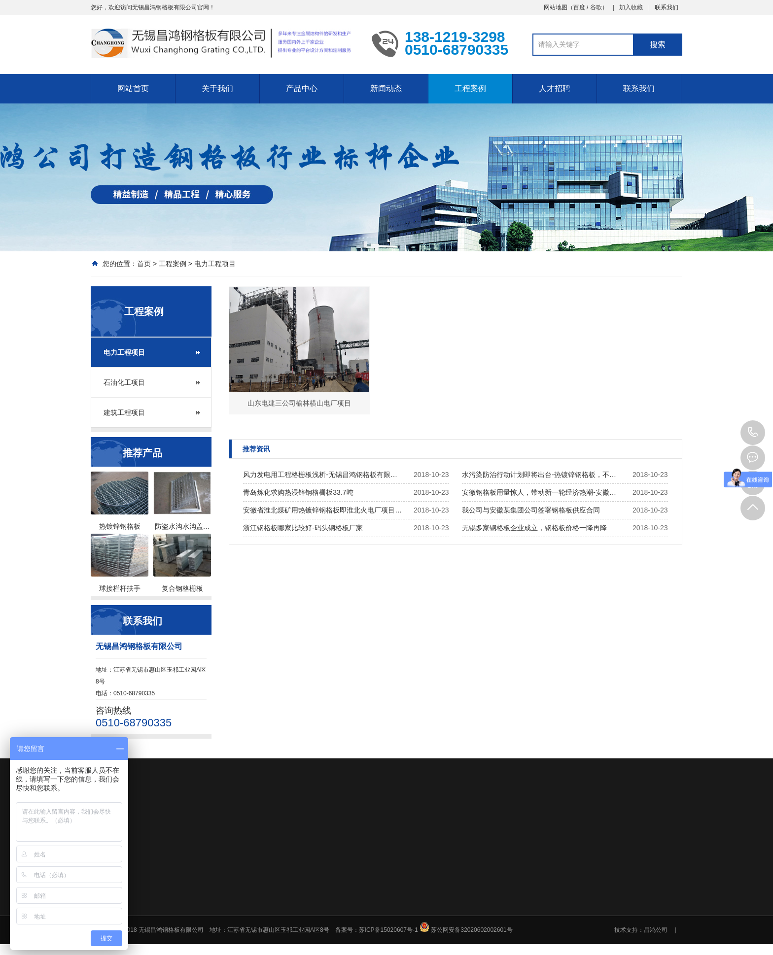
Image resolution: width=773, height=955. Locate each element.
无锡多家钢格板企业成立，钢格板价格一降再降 (534, 528)
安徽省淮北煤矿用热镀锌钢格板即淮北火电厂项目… (322, 510)
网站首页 (133, 88)
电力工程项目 (215, 264)
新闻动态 (386, 88)
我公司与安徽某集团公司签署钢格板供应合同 (531, 510)
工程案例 (470, 88)
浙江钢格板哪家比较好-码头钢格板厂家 (303, 528)
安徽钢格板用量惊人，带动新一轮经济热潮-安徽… (539, 492)
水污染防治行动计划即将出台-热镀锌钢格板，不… (539, 474)
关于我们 (217, 88)
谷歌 (596, 7)
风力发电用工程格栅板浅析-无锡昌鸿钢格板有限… (320, 474)
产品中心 (301, 88)
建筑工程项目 (124, 412)
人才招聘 (554, 88)
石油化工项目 (124, 382)
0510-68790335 (752, 432)
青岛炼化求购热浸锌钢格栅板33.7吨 (298, 492)
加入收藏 (631, 7)
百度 (579, 7)
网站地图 (555, 7)
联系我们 (666, 7)
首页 (144, 264)
